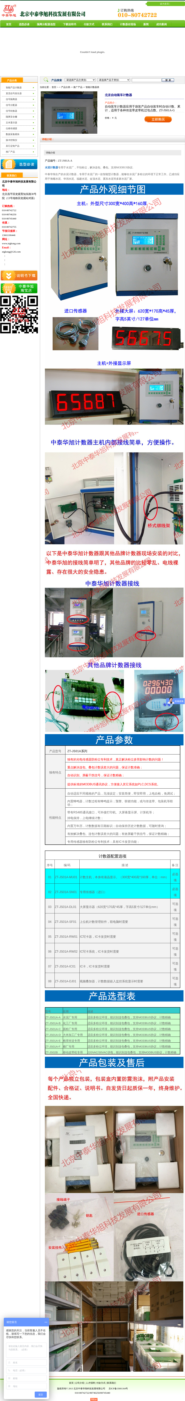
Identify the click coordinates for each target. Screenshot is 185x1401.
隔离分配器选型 (44, 23)
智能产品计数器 (14, 87)
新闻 (144, 23)
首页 (7, 23)
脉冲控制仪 (11, 140)
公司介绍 (79, 1383)
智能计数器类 (92, 87)
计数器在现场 (126, 23)
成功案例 (160, 23)
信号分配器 (11, 105)
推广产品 (10, 151)
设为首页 (164, 3)
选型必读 (22, 23)
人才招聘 (90, 1383)
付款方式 (87, 23)
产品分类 (65, 87)
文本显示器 (11, 122)
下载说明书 (68, 23)
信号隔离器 (11, 99)
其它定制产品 (12, 146)
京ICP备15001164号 (118, 1388)
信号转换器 (11, 111)
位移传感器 (11, 128)
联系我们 (105, 23)
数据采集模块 (12, 134)
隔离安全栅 (11, 116)
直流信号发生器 (14, 93)
